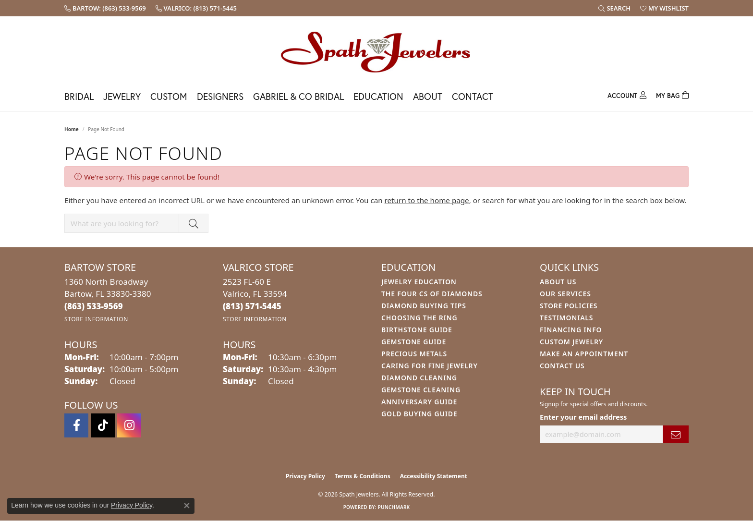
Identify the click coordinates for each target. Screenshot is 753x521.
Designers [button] (220, 96)
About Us (558, 281)
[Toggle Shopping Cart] (672, 94)
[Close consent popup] (187, 506)
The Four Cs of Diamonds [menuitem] (431, 293)
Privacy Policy (305, 476)
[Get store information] (96, 319)
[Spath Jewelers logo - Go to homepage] (376, 51)
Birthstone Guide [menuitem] (416, 329)
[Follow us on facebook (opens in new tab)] (76, 425)
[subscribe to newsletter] (676, 434)
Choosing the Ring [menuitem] (419, 317)
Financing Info (571, 329)
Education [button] (378, 96)
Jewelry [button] (122, 96)
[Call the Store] (93, 306)
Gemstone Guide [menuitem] (413, 341)
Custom (168, 96)
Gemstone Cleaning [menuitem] (421, 389)
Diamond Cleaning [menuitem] (419, 377)
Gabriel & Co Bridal (298, 96)
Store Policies (568, 305)
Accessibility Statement (433, 476)
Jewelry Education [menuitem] (419, 281)
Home (71, 129)
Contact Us (562, 365)
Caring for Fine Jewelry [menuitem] (429, 365)
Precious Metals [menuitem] (414, 353)
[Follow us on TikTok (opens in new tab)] (103, 425)
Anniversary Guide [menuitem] (419, 401)
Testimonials (566, 317)
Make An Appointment (584, 353)
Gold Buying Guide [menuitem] (419, 413)
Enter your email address (583, 417)
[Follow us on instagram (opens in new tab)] (129, 425)
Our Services (565, 293)
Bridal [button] (79, 96)
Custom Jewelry (571, 341)
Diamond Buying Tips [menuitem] (423, 305)
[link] (105, 8)
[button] (614, 8)
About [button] (427, 96)
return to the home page (427, 200)
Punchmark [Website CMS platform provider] (394, 507)
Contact (472, 96)
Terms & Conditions (362, 476)
